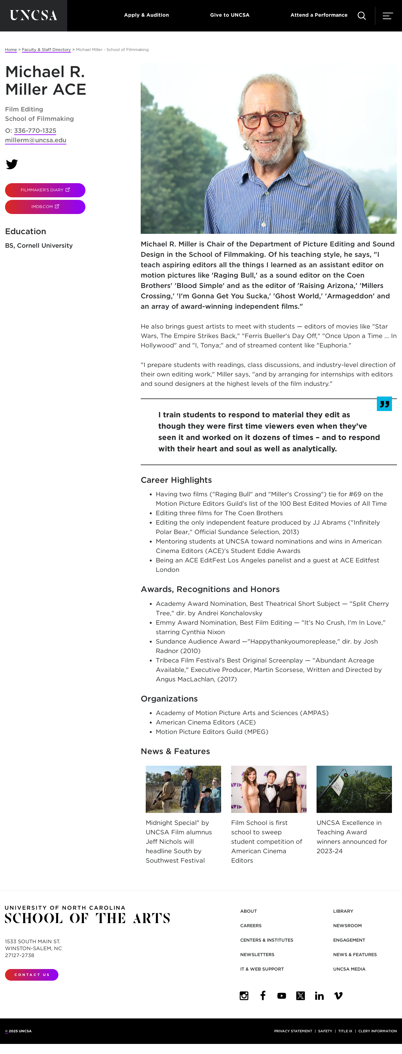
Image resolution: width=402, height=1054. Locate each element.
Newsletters (257, 954)
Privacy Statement (293, 1031)
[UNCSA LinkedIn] (319, 995)
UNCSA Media (349, 969)
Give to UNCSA (230, 15)
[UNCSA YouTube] (281, 995)
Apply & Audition (146, 15)
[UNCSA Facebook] (262, 995)
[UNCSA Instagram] (244, 995)
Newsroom (347, 925)
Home (11, 49)
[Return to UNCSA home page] (33, 15)
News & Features (355, 954)
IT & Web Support (262, 969)
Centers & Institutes (266, 940)
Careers (251, 925)
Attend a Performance (319, 15)
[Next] (385, 793)
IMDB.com (58, 206)
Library (343, 911)
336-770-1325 (35, 130)
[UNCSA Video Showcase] (338, 995)
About (248, 911)
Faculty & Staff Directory (46, 49)
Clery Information (377, 1031)
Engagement (349, 940)
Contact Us (32, 974)
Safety (325, 1031)
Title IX (345, 1031)
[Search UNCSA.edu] (362, 16)
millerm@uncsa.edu (35, 140)
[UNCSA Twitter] (300, 995)
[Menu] (388, 16)
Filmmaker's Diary (53, 190)
